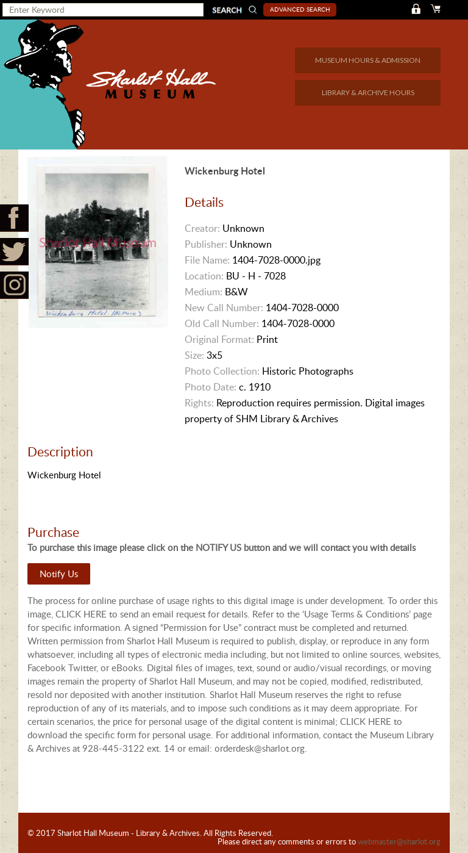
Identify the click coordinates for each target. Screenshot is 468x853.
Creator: (202, 228)
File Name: (207, 260)
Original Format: (219, 339)
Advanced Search (300, 9)
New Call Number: (224, 307)
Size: (194, 355)
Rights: (199, 402)
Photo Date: (210, 387)
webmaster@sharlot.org (399, 841)
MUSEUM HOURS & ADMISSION (367, 60)
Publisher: (206, 244)
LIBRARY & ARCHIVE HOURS (368, 92)
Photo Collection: (222, 371)
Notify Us (59, 573)
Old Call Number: (222, 323)
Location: (204, 276)
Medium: (203, 291)
